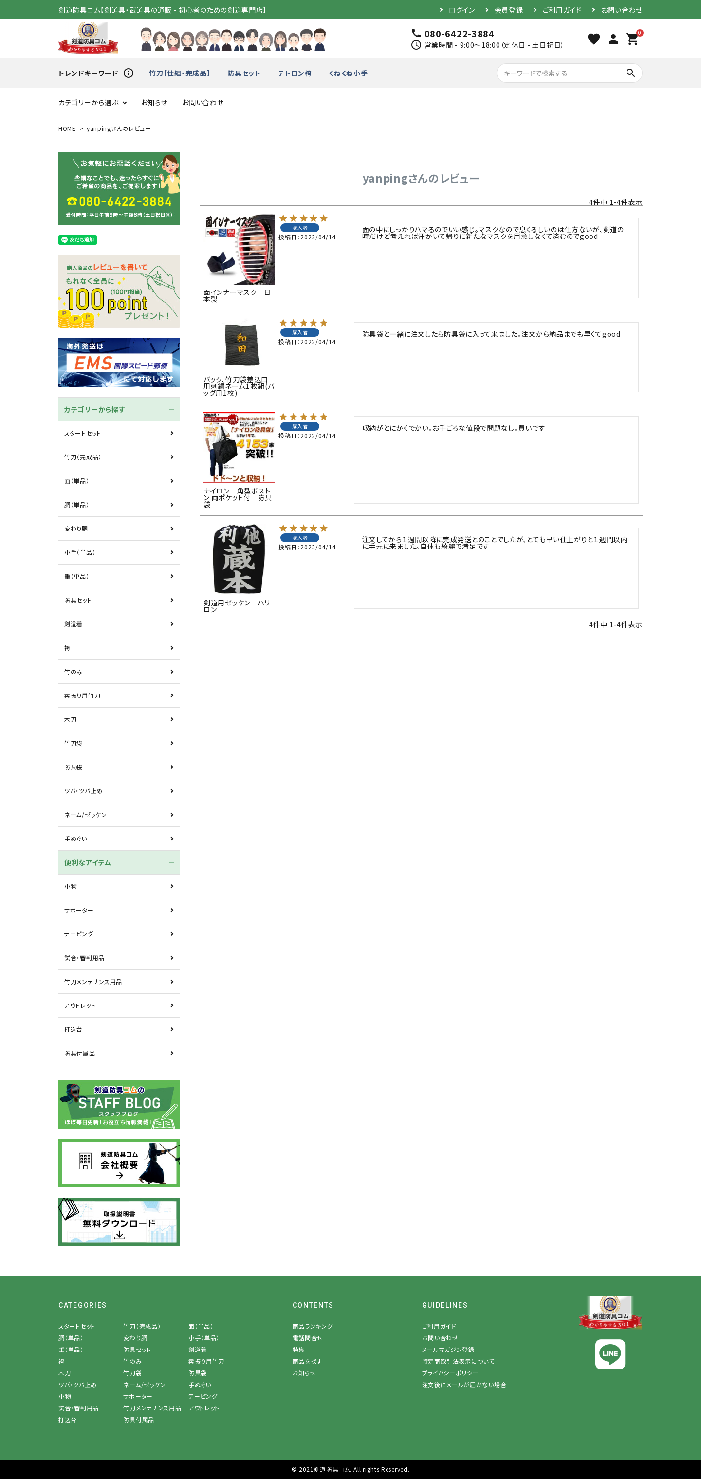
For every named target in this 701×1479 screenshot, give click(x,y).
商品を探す (308, 1361)
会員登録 (509, 9)
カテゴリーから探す (94, 409)
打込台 (73, 1029)
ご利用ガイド (562, 9)
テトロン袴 (295, 73)
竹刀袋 (73, 743)
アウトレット (79, 1005)
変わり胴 (76, 528)
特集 (299, 1349)
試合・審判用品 (84, 957)
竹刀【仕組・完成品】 (179, 73)
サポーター (79, 910)
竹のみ (73, 671)
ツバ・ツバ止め (83, 790)
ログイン (462, 9)
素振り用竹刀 (82, 695)
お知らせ (154, 102)
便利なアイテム (87, 862)
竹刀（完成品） (83, 457)
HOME (67, 128)
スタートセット (82, 433)
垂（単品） (77, 576)
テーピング (78, 934)
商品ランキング (313, 1326)
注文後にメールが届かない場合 (464, 1384)
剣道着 (73, 624)
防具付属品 (79, 1053)
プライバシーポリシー (450, 1373)
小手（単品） (79, 552)
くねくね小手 (348, 73)
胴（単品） (77, 504)
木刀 (70, 719)
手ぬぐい (75, 838)
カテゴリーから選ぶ (88, 102)
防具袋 (73, 767)
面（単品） (77, 480)
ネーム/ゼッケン (85, 814)
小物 (70, 886)
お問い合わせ (622, 9)
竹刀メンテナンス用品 (93, 981)
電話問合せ (308, 1337)
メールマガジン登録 (448, 1349)
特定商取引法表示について (458, 1361)
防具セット (244, 73)
